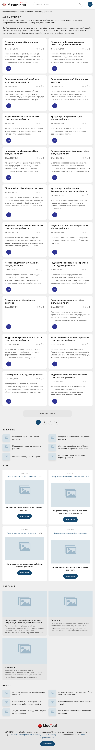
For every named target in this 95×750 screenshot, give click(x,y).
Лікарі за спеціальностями (30, 12)
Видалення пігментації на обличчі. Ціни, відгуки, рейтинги (22, 80)
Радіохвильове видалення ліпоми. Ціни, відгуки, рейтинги (22, 118)
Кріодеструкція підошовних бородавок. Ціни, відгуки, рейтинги (69, 189)
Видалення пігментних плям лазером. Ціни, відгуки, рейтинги (24, 227)
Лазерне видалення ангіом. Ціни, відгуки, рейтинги (22, 264)
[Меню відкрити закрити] (90, 4)
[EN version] (51, 734)
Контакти (47, 744)
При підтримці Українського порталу (25, 734)
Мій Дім (83, 734)
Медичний (16, 4)
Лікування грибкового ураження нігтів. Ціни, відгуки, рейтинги (67, 43)
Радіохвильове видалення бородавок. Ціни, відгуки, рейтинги (70, 338)
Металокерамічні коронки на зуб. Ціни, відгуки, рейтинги (24, 565)
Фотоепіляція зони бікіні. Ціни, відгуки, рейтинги (24, 508)
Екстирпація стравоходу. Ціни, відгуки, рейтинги (70, 568)
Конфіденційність (46, 737)
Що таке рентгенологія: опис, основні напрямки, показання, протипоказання (23, 621)
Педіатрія (55, 620)
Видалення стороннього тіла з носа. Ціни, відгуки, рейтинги (70, 512)
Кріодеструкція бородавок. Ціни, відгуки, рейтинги (21, 152)
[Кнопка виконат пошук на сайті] (80, 4)
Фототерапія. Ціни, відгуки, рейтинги (24, 374)
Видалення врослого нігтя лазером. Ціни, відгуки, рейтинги (69, 376)
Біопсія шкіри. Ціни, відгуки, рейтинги (24, 188)
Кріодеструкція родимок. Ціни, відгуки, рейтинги (66, 118)
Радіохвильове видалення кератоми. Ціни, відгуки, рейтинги (69, 264)
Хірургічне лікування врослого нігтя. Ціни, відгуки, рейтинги (23, 338)
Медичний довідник (10, 12)
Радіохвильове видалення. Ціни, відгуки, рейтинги (67, 301)
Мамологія (10, 667)
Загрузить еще (47, 413)
